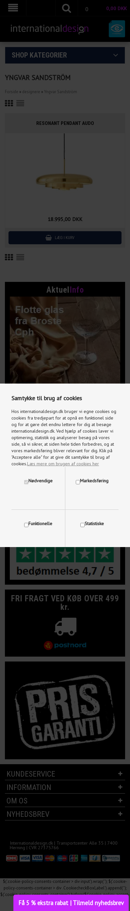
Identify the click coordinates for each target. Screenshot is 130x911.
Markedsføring (94, 480)
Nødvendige (40, 480)
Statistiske (94, 523)
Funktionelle (40, 523)
